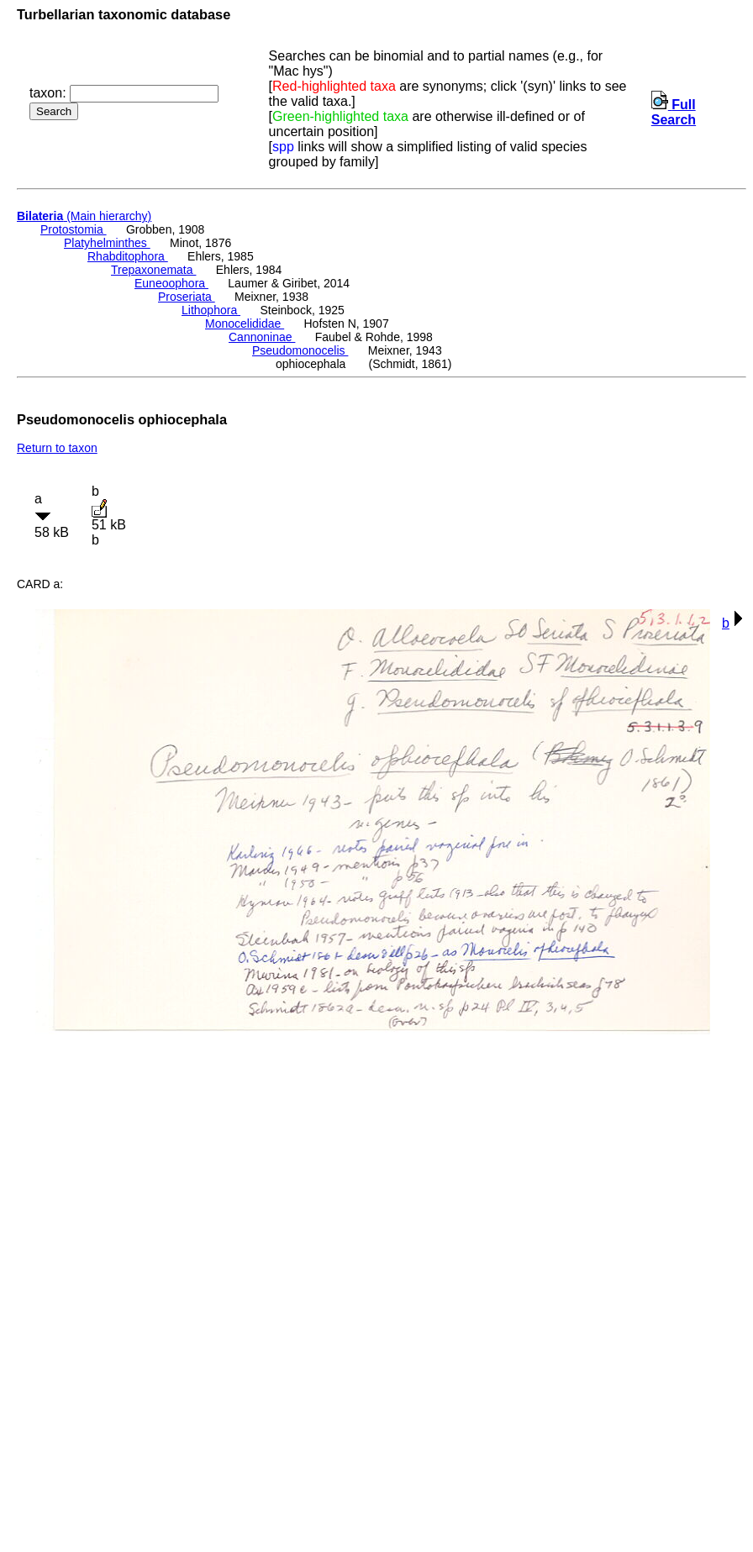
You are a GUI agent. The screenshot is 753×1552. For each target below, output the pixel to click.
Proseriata (186, 296)
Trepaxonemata (153, 269)
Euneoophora (171, 283)
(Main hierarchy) (84, 216)
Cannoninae (262, 337)
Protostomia (73, 229)
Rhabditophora (127, 256)
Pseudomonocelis (300, 350)
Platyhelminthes (107, 243)
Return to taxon (57, 448)
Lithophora (211, 310)
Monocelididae (244, 323)
